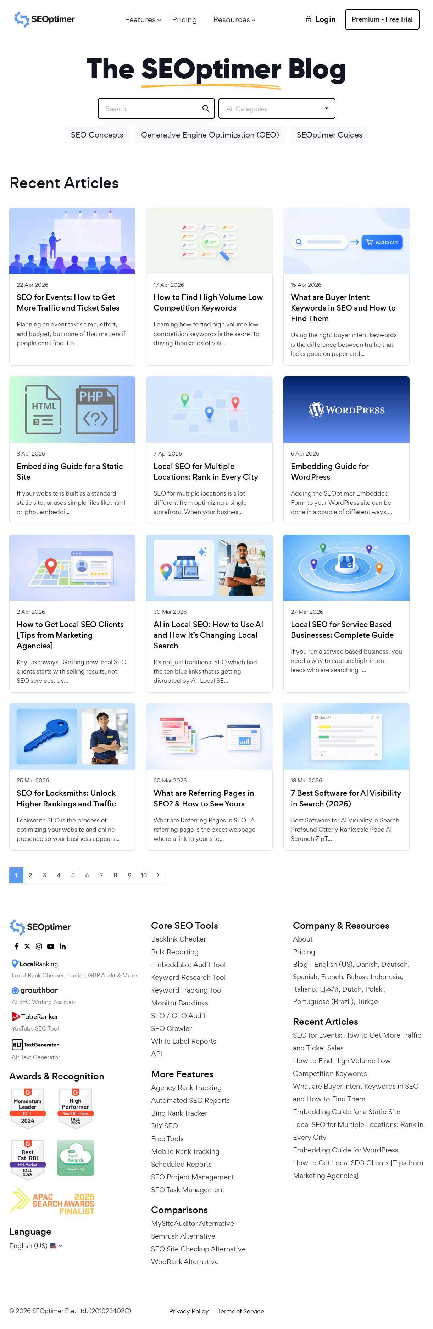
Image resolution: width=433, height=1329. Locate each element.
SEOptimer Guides (329, 135)
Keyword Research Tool (188, 977)
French (332, 976)
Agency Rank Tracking (186, 1087)
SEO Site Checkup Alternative (198, 1248)
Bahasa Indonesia (373, 976)
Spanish (305, 976)
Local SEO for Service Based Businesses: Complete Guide (342, 630)
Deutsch (394, 964)
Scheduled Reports (181, 1164)
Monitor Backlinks (179, 1002)
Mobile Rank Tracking (185, 1151)
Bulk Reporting (175, 951)
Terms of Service (241, 1311)
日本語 (329, 989)
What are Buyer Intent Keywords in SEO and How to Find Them (343, 308)
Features (140, 19)
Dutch (352, 989)
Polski (374, 989)
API (156, 1054)
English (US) (333, 964)
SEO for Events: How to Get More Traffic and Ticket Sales (68, 302)
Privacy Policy (189, 1311)
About (303, 939)
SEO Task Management (187, 1189)
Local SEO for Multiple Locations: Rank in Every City (206, 471)
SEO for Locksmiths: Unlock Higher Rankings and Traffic (66, 798)
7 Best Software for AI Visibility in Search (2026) (346, 798)
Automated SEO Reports (190, 1100)
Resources (231, 19)
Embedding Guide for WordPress (329, 471)
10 (143, 875)
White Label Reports (183, 1041)
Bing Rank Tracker (179, 1113)
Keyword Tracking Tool (187, 990)
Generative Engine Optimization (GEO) (210, 135)
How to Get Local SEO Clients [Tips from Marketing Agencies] (70, 635)
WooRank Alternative (185, 1261)
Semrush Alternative (183, 1236)
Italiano (304, 989)
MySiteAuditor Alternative (192, 1223)
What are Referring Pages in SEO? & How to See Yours (204, 798)
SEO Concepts (97, 135)
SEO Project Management (192, 1177)
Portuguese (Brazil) (323, 1001)
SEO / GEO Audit (178, 1015)
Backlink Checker (178, 939)
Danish (367, 964)
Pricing (184, 19)
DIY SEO (164, 1125)
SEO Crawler (171, 1028)
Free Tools (167, 1138)
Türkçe (367, 1001)
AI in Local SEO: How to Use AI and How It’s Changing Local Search (208, 635)
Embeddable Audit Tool (188, 964)
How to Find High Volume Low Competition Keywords (208, 302)
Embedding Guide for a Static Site (70, 471)
